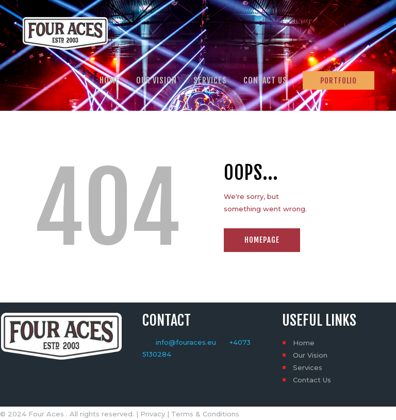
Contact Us (312, 380)
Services (307, 367)
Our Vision (310, 355)
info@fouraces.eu (186, 342)
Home (304, 343)
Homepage (261, 240)
